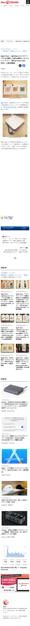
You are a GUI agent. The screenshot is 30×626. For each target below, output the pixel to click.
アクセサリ (10, 41)
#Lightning (12, 51)
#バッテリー (19, 51)
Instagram (16, 5)
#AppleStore (6, 51)
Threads (11, 5)
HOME (2, 41)
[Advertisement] (15, 23)
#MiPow (24, 51)
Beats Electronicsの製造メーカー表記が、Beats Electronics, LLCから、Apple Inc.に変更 (16, 250)
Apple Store (4, 102)
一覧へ (15, 258)
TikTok (27, 5)
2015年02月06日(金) (5, 49)
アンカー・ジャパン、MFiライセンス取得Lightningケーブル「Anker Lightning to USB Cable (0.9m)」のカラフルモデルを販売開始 (14, 239)
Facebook (5, 5)
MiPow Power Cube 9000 (9, 107)
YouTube (22, 5)
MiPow (4, 105)
